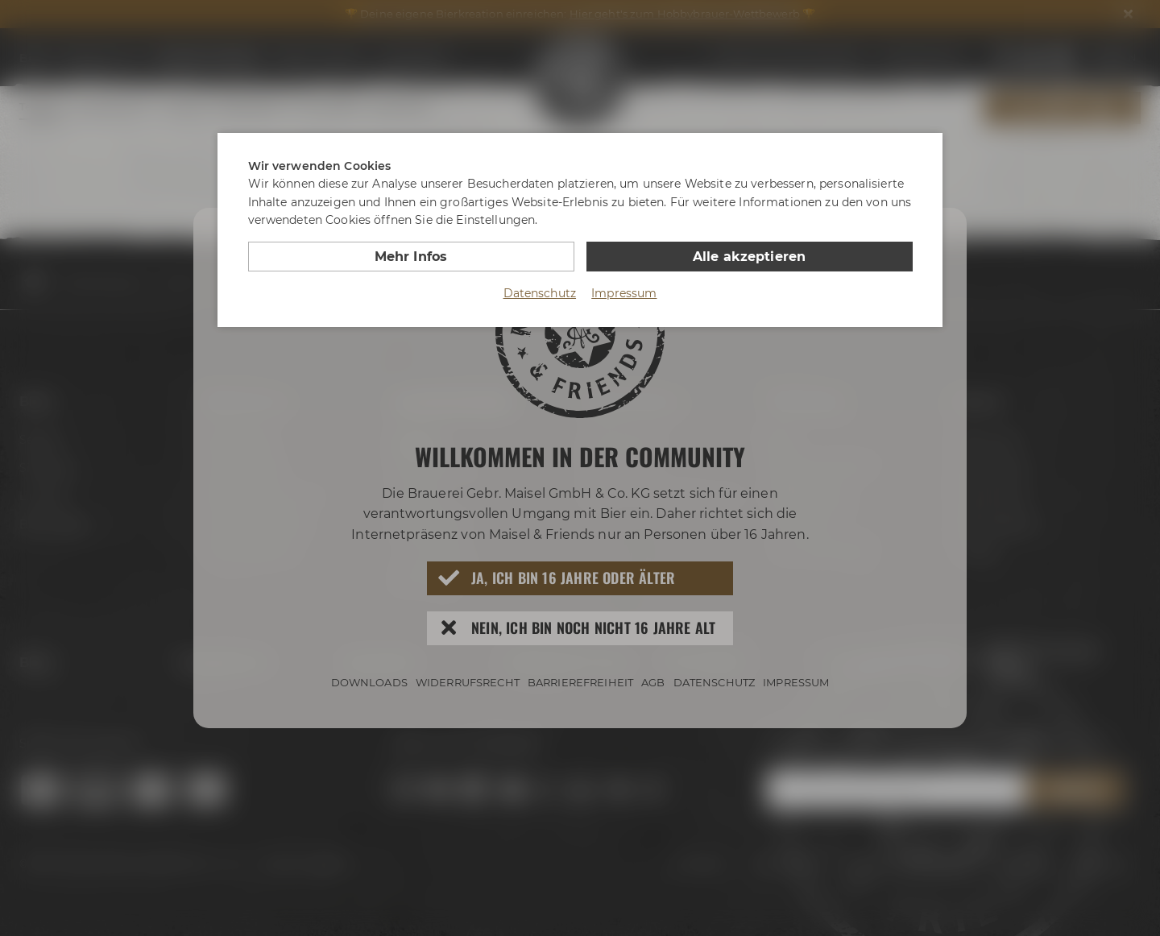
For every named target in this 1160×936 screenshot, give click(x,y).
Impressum (624, 293)
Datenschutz (540, 293)
